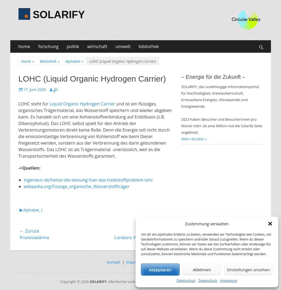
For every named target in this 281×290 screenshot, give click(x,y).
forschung (48, 46)
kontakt (113, 262)
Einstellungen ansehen (248, 269)
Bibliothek (50, 61)
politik (73, 46)
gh (55, 89)
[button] (270, 223)
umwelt (123, 46)
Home (27, 61)
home (24, 46)
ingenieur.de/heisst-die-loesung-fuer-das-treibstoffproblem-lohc (88, 180)
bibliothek (149, 46)
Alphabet (74, 61)
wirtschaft (97, 46)
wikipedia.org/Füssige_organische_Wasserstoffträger (77, 186)
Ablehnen (202, 269)
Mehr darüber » (194, 138)
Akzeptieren (160, 269)
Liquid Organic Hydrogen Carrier (82, 104)
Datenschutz (185, 280)
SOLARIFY (59, 14)
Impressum (228, 280)
